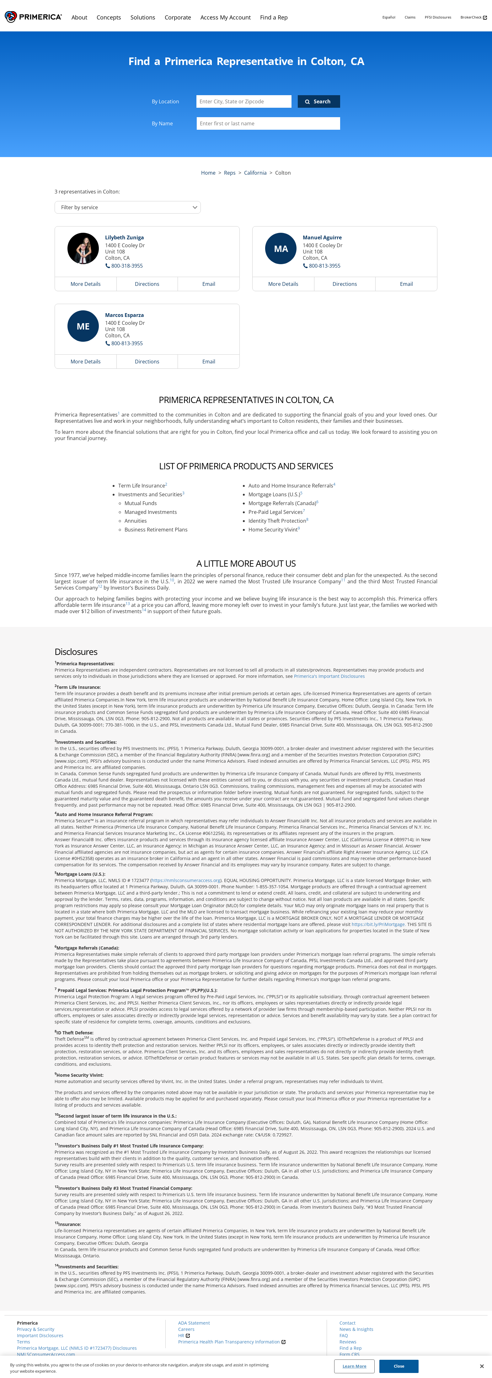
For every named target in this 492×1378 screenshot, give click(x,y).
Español (388, 17)
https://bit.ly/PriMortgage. (379, 924)
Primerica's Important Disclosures (329, 676)
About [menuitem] (79, 17)
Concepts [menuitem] (109, 17)
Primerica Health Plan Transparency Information (232, 1342)
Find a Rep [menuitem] (274, 17)
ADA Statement (194, 1323)
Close (399, 1366)
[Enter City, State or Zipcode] (244, 101)
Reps (230, 172)
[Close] (482, 1366)
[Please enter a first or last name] (268, 123)
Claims (410, 17)
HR (184, 1335)
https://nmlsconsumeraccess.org (186, 880)
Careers (186, 1329)
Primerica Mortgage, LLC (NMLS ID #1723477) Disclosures (77, 1348)
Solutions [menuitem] (143, 17)
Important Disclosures (40, 1335)
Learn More (354, 1366)
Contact (348, 1323)
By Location (165, 101)
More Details (86, 284)
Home (208, 172)
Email (208, 284)
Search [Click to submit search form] (322, 101)
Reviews (348, 1342)
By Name (162, 123)
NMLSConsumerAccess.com (46, 1354)
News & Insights (356, 1329)
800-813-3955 (324, 265)
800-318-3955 (127, 265)
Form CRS (350, 1354)
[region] (246, 1367)
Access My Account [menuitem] (226, 17)
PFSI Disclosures (438, 17)
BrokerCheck (474, 17)
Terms (23, 1342)
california (255, 172)
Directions (147, 284)
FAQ (344, 1335)
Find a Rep (351, 1348)
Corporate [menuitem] (178, 17)
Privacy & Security (35, 1329)
